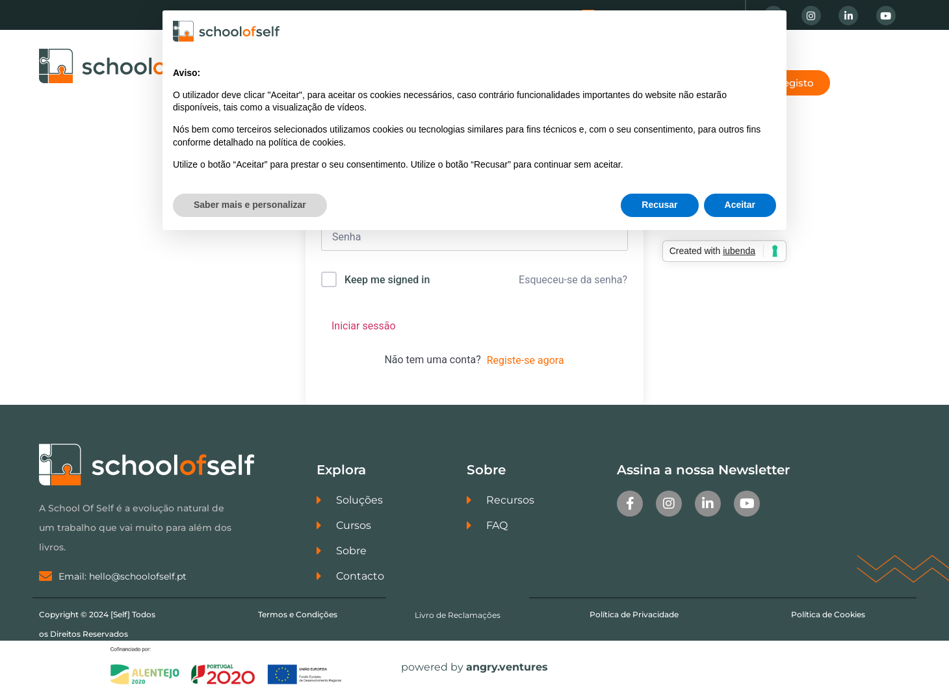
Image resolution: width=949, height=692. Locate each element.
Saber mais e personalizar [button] (250, 204)
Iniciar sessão (364, 326)
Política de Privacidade (634, 614)
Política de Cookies (828, 614)
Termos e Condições (297, 614)
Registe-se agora (525, 360)
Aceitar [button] (740, 204)
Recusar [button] (659, 204)
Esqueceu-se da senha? (573, 280)
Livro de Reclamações (457, 615)
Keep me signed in (387, 280)
